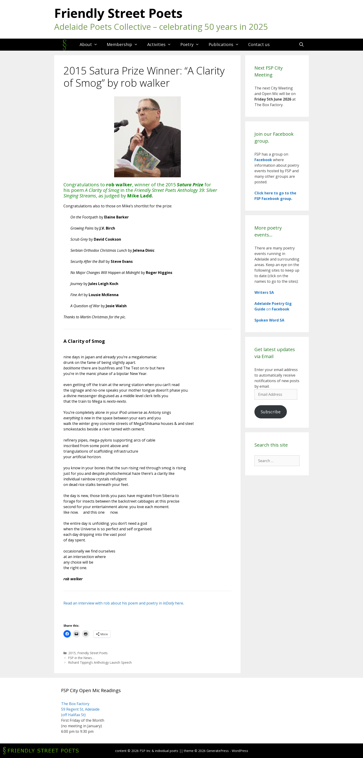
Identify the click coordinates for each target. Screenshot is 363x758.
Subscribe (271, 411)
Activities (161, 44)
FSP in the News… (81, 658)
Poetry (192, 44)
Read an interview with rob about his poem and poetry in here (123, 603)
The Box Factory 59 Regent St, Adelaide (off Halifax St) (80, 709)
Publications (226, 44)
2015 (72, 653)
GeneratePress (218, 751)
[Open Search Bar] (301, 44)
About (91, 44)
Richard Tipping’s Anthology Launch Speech (100, 662)
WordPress (240, 751)
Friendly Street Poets (118, 12)
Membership (124, 44)
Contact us (259, 44)
